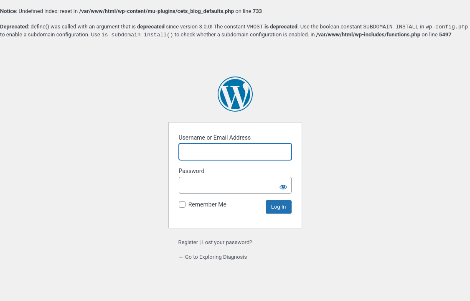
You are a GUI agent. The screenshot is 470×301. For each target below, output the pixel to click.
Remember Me (207, 204)
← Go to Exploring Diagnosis (212, 257)
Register (188, 242)
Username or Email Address (215, 137)
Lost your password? (227, 242)
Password (192, 171)
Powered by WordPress (235, 94)
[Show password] (283, 185)
